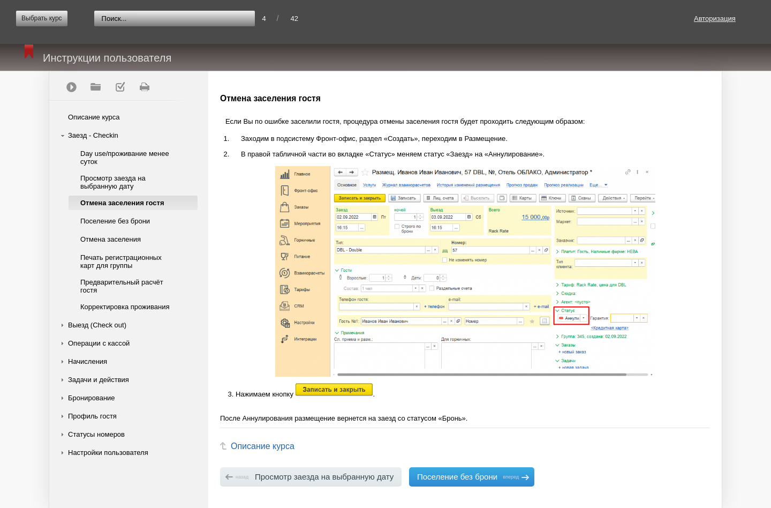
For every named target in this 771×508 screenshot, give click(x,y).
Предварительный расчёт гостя (121, 286)
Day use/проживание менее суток (124, 158)
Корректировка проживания (125, 307)
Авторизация (715, 18)
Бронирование (91, 398)
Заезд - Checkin (93, 135)
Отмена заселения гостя (122, 203)
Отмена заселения (110, 239)
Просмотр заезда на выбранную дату (113, 182)
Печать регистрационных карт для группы (121, 261)
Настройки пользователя (108, 453)
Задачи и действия (98, 380)
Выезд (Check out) (97, 325)
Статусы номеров (96, 434)
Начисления (87, 361)
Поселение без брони (115, 221)
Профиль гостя (92, 416)
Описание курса (94, 117)
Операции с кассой (99, 343)
